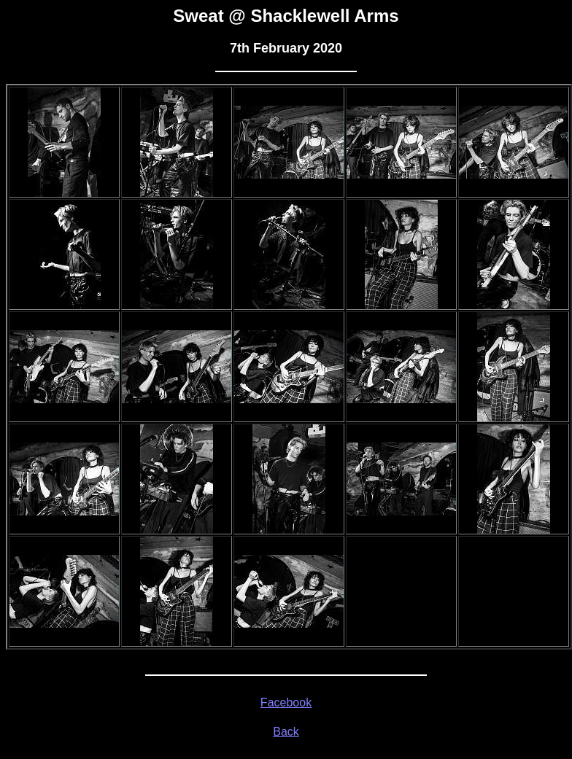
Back (286, 731)
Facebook (286, 702)
